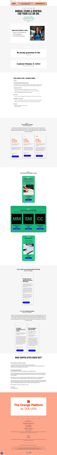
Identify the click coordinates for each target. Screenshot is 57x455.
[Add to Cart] (28, 200)
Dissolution (28, 435)
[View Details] (15, 156)
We (24, 428)
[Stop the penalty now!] (40, 3)
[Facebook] (28, 452)
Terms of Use (30, 429)
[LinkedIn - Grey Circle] (27, 452)
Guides (23, 445)
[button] (2, 453)
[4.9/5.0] (14, 3)
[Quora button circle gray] (30, 452)
